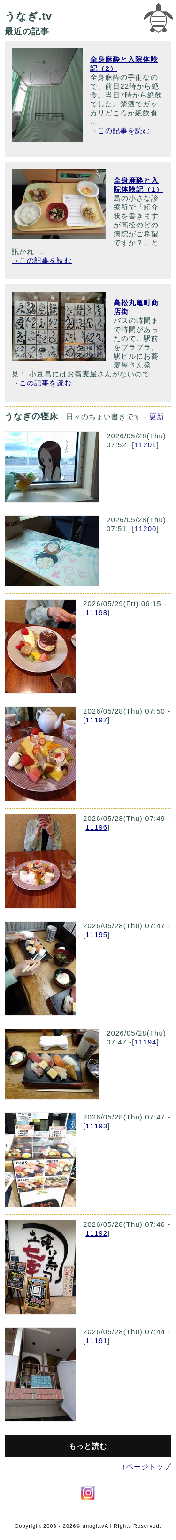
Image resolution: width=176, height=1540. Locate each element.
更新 (156, 417)
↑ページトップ (146, 1467)
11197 (96, 720)
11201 (145, 445)
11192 (96, 1233)
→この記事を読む (120, 131)
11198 (96, 612)
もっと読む (88, 1446)
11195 (96, 935)
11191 (96, 1341)
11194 (145, 1042)
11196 (96, 827)
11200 (145, 529)
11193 (96, 1126)
